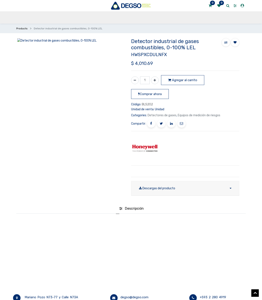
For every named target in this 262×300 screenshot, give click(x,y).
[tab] (131, 209)
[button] (226, 42)
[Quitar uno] (135, 80)
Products (22, 28)
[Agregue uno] (155, 80)
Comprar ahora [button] (150, 94)
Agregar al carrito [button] (182, 80)
